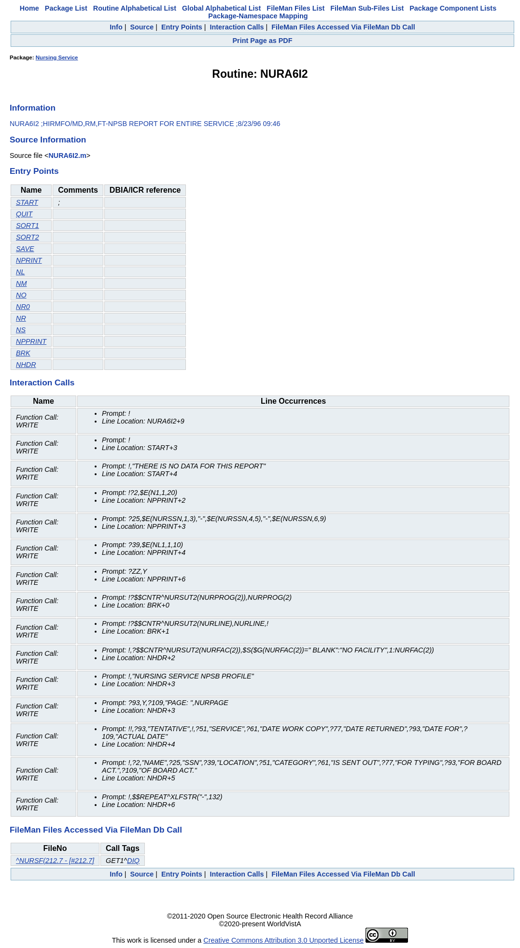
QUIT (24, 214)
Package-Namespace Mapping (258, 16)
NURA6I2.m (67, 155)
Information (33, 108)
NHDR (26, 364)
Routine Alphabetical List (134, 8)
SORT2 (27, 237)
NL (20, 272)
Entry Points (181, 27)
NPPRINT (31, 341)
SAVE (25, 249)
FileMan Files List (295, 8)
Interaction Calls (237, 27)
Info (116, 27)
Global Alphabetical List (221, 8)
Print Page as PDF (263, 40)
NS (21, 330)
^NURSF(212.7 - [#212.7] (55, 860)
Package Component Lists (452, 8)
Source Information (48, 139)
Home (29, 8)
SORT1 (27, 225)
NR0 (23, 307)
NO (21, 295)
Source (142, 27)
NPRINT (29, 260)
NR (21, 318)
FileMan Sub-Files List (367, 8)
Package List (66, 8)
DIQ (133, 860)
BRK (23, 353)
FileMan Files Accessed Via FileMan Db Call (343, 27)
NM (21, 283)
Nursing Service (57, 57)
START (27, 202)
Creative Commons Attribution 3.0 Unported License (283, 940)
